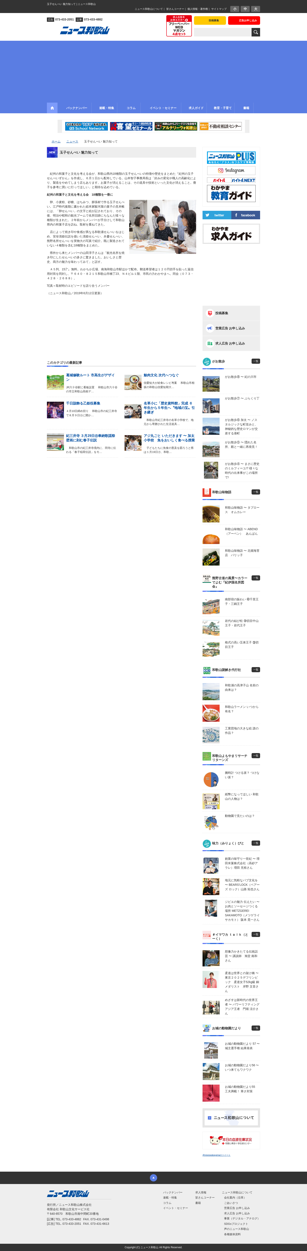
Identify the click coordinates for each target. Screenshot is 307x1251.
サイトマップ (219, 8)
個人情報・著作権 (197, 8)
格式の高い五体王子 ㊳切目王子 (242, 645)
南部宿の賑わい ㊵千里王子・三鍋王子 (242, 601)
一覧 (255, 361)
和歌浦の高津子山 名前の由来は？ (242, 687)
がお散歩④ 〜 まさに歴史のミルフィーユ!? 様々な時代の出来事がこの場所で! (242, 470)
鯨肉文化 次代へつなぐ (161, 375)
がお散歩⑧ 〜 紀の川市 (240, 376)
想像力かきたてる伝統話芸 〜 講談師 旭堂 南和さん (241, 956)
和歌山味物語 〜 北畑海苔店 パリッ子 (242, 553)
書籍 (198, 1202)
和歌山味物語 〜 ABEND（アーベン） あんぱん (241, 531)
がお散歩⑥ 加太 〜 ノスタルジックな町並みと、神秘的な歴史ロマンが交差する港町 (241, 426)
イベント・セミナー (175, 1208)
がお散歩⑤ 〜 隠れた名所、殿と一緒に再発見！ (241, 444)
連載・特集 (170, 1197)
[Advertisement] (153, 70)
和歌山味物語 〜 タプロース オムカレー (242, 510)
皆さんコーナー (175, 8)
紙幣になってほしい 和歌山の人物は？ (242, 796)
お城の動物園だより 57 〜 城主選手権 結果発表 (242, 1046)
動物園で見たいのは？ (240, 816)
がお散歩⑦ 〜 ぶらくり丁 (242, 398)
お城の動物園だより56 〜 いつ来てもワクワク (242, 1067)
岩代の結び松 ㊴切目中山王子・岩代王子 (242, 623)
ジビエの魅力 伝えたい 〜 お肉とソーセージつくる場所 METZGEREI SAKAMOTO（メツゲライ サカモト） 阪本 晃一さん (242, 910)
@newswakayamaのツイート (216, 1155)
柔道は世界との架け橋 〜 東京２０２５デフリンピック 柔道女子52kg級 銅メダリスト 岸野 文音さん (242, 982)
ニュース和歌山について (149, 8)
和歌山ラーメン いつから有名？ (242, 709)
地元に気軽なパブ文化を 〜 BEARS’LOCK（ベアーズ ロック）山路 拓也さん (242, 885)
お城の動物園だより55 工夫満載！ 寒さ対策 (241, 1089)
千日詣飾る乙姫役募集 (83, 403)
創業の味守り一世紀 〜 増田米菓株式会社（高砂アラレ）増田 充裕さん (242, 863)
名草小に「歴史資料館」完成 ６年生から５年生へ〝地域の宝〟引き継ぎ (169, 407)
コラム (167, 1202)
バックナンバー (172, 1192)
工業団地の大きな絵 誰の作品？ (242, 731)
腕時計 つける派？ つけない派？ (242, 775)
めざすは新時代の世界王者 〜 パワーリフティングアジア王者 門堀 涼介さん (242, 1006)
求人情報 (200, 1192)
